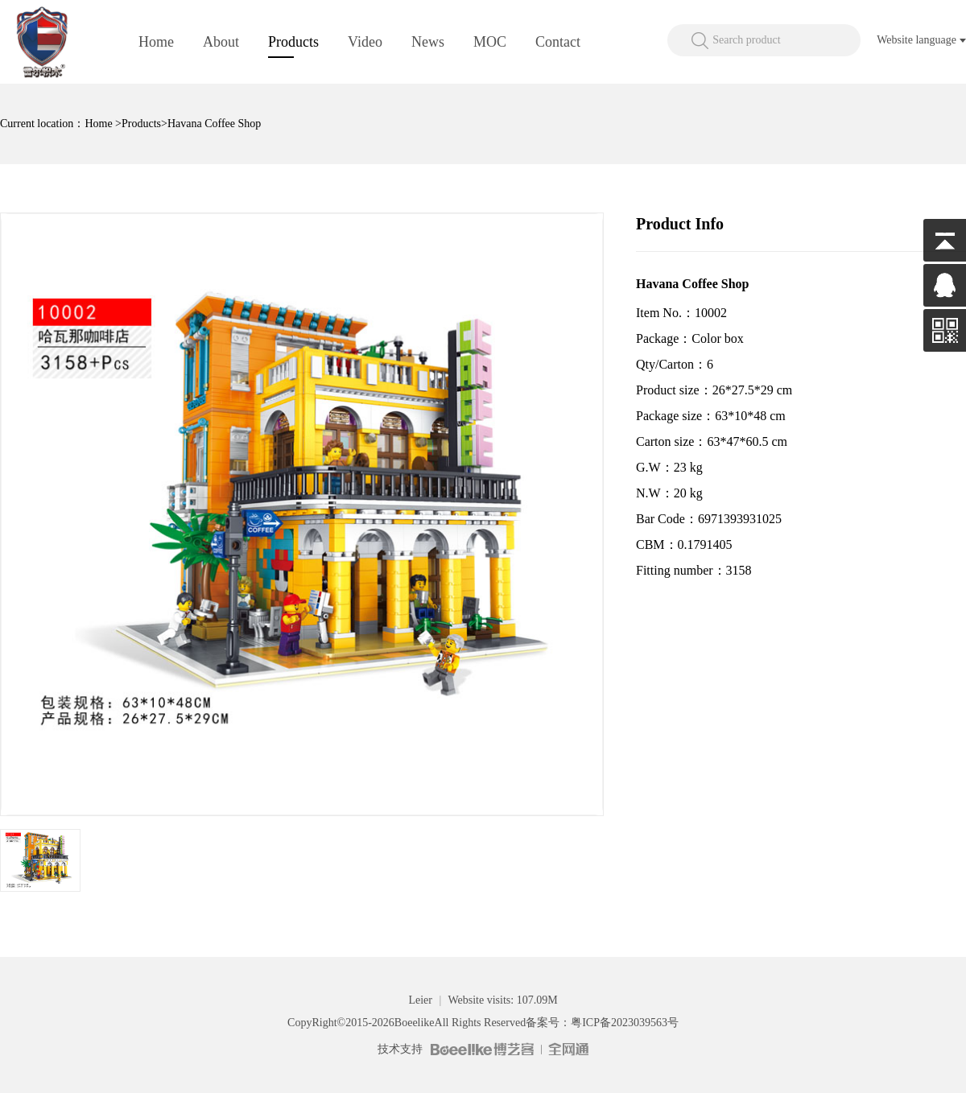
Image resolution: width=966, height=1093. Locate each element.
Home (156, 42)
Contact (557, 42)
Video (365, 42)
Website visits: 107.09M (502, 1000)
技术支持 (400, 1049)
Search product (746, 40)
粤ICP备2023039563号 (625, 1023)
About (221, 42)
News (427, 42)
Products (293, 42)
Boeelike (414, 1023)
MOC (489, 42)
